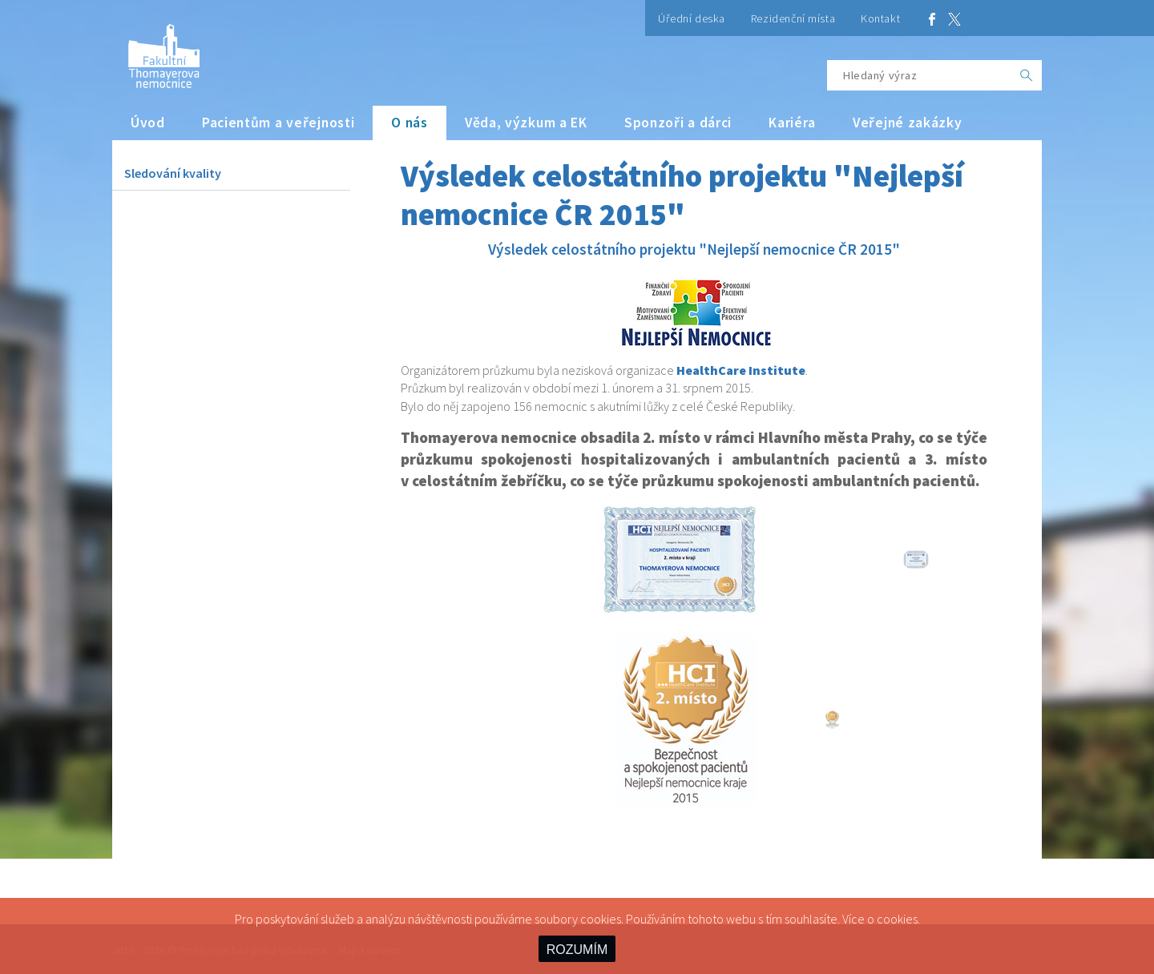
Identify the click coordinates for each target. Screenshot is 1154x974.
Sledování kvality (172, 173)
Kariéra (792, 122)
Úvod (148, 122)
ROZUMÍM (577, 949)
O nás (409, 122)
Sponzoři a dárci (678, 122)
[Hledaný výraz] (919, 75)
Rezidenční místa (793, 18)
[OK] (1026, 75)
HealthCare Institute (740, 370)
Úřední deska (691, 18)
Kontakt (880, 18)
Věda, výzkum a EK (526, 122)
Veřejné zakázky (907, 122)
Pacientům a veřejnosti (278, 122)
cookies (897, 919)
